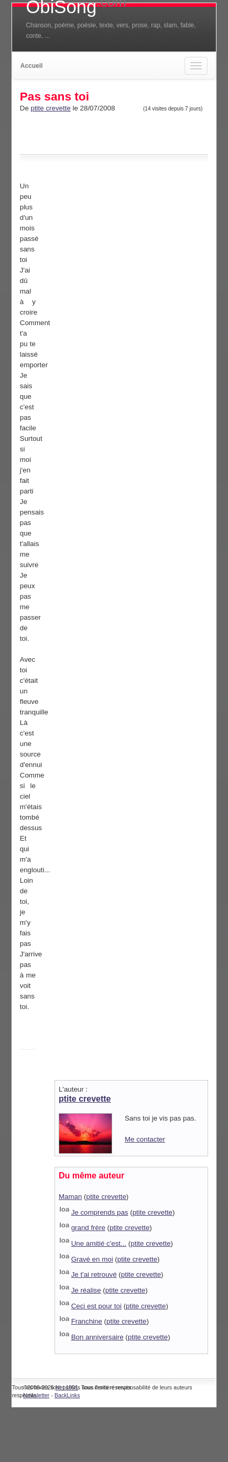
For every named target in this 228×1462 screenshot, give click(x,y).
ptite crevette (51, 108)
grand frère (88, 1228)
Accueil (31, 65)
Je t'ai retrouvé (94, 1274)
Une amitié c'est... (99, 1243)
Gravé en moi (92, 1259)
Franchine (86, 1321)
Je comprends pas (99, 1212)
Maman (70, 1197)
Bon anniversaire (97, 1337)
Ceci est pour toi (96, 1306)
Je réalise (86, 1290)
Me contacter (145, 1139)
